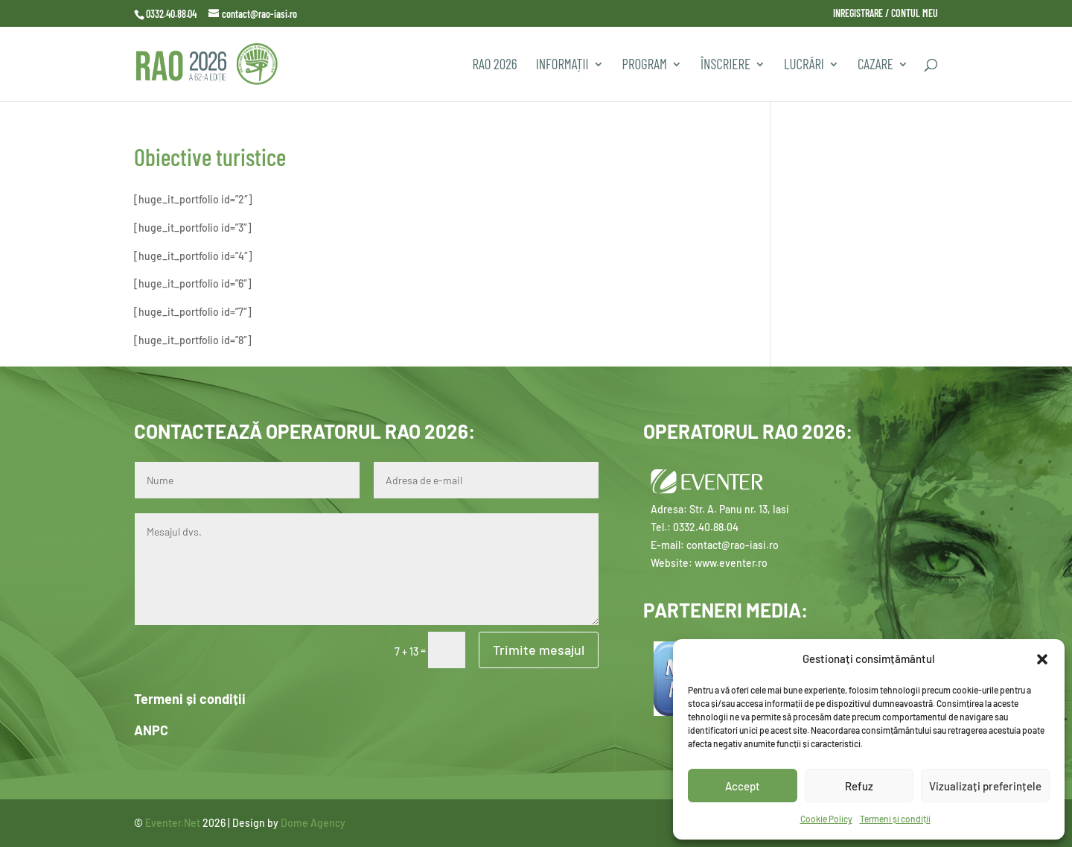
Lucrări (804, 65)
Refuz (859, 786)
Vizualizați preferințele (985, 786)
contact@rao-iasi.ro (732, 545)
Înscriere (725, 65)
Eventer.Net (173, 822)
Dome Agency (313, 822)
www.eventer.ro (731, 562)
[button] (1042, 659)
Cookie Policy (826, 818)
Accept (742, 786)
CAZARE (875, 65)
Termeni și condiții (895, 818)
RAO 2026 (494, 65)
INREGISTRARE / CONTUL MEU (885, 13)
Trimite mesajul (538, 649)
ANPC (151, 730)
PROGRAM (644, 65)
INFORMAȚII (562, 65)
